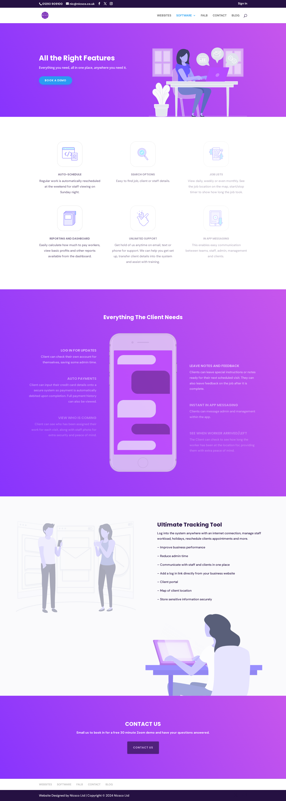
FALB (204, 15)
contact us (143, 747)
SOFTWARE (184, 15)
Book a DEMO (55, 80)
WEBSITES (164, 15)
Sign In (242, 3)
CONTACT (220, 15)
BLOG (236, 15)
